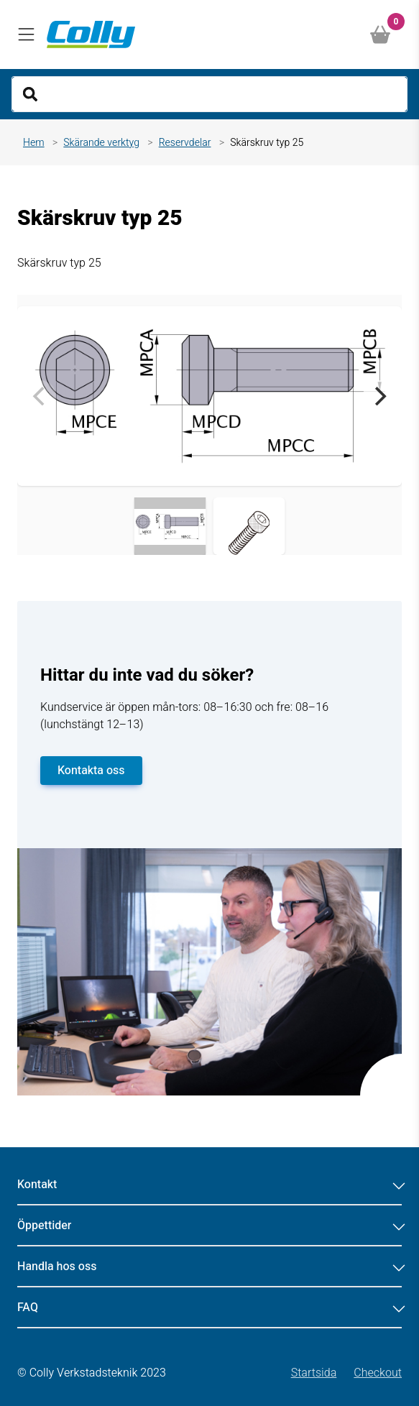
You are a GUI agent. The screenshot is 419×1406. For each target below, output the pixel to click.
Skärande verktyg (101, 142)
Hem (34, 142)
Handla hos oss (209, 1266)
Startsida (314, 1373)
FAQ (209, 1307)
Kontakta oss (91, 770)
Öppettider (209, 1225)
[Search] (209, 94)
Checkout (378, 1373)
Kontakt (209, 1184)
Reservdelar (185, 142)
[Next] (379, 396)
